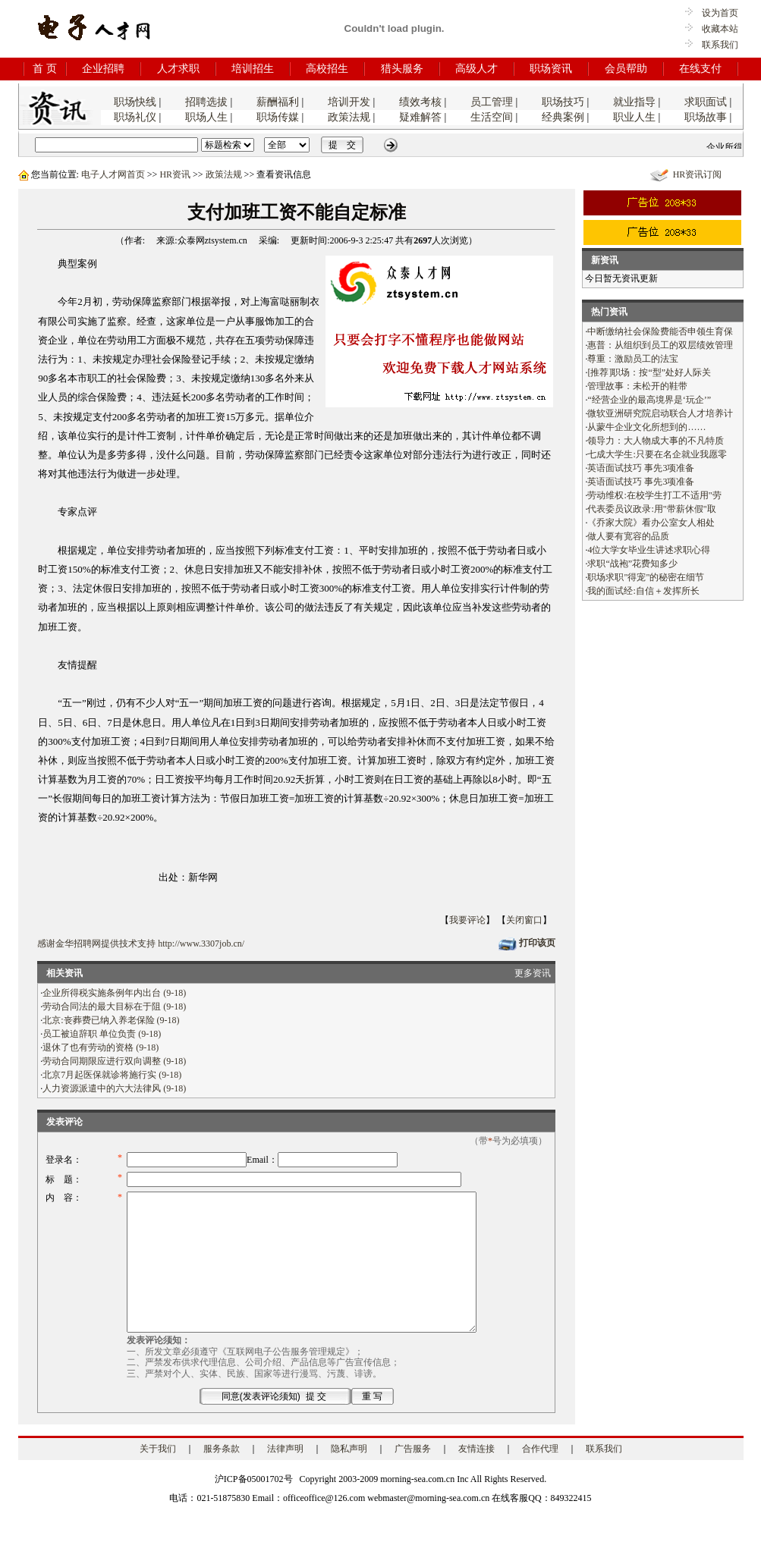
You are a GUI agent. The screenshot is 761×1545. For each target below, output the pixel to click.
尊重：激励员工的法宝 (632, 358)
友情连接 (476, 1476)
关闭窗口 (524, 920)
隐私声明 (349, 1476)
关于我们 (158, 1476)
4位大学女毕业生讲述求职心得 (648, 550)
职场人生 (206, 117)
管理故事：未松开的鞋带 (637, 386)
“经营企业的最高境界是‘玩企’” (649, 399)
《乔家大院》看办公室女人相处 (651, 522)
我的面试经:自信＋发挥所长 (643, 591)
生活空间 (491, 117)
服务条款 (221, 1476)
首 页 (45, 68)
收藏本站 (715, 29)
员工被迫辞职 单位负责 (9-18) (101, 1033)
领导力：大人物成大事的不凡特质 (655, 440)
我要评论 (467, 920)
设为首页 (715, 13)
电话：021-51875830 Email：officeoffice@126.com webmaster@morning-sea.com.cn (329, 1525)
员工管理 (491, 102)
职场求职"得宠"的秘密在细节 (645, 577)
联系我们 (720, 44)
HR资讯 (174, 174)
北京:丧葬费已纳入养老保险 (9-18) (110, 1020)
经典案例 (563, 117)
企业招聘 (103, 68)
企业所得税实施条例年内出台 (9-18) (114, 993)
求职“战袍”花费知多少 (632, 563)
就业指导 (634, 102)
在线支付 (700, 68)
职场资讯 (551, 68)
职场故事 (705, 117)
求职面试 (705, 102)
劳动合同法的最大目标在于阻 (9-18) (114, 1006)
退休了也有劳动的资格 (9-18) (100, 1047)
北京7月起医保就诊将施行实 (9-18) (111, 1074)
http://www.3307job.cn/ (201, 943)
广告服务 (413, 1476)
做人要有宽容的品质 (628, 536)
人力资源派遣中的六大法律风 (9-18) (114, 1088)
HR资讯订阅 (697, 174)
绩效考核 (420, 102)
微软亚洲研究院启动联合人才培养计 (660, 413)
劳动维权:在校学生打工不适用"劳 (654, 495)
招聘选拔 (206, 102)
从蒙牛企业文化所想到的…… (646, 427)
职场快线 (135, 102)
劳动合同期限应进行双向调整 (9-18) (114, 1061)
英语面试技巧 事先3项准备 (640, 468)
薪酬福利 (277, 102)
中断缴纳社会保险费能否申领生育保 (660, 331)
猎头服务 (402, 68)
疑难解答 (420, 117)
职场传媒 (277, 117)
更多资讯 (532, 973)
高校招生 (327, 68)
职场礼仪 (135, 117)
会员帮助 (626, 68)
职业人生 (634, 117)
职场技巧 (563, 102)
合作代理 (540, 1476)
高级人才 (476, 68)
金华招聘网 (78, 943)
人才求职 (178, 68)
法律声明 (285, 1476)
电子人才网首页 (113, 174)
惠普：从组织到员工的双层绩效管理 (660, 345)
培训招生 (252, 68)
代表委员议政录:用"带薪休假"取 (651, 509)
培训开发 (349, 102)
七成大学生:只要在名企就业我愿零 (656, 454)
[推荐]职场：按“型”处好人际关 (649, 372)
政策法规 (349, 117)
